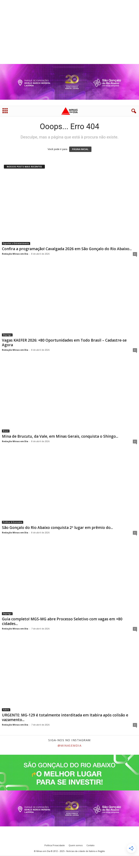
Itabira (6, 710)
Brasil (6, 431)
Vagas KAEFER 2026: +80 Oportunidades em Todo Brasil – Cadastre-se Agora (64, 343)
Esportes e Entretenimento (16, 243)
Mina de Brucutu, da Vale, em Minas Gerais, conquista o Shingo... (60, 436)
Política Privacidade (54, 845)
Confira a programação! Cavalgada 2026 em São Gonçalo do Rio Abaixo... (67, 249)
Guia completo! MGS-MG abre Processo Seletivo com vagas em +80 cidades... (62, 622)
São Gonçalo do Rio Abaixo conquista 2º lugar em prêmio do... (57, 527)
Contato (90, 845)
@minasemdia (70, 746)
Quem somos (76, 845)
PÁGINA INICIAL (80, 149)
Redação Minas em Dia (15, 254)
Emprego (7, 335)
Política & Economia (12, 522)
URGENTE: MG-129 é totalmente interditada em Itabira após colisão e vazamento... (65, 718)
